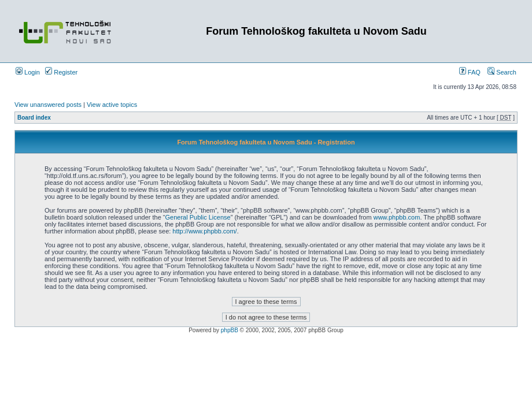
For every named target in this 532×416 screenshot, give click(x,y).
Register (61, 72)
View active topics (112, 104)
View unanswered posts (48, 104)
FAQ (470, 72)
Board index (34, 117)
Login (28, 72)
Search (501, 72)
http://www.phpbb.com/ (204, 231)
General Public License (198, 217)
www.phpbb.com (397, 217)
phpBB (229, 330)
